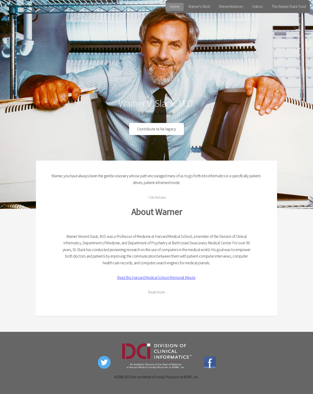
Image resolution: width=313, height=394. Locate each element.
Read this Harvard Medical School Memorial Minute (156, 277)
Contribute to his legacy (156, 129)
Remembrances (231, 6)
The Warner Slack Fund (288, 6)
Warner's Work (199, 6)
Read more (156, 292)
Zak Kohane (157, 197)
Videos (257, 6)
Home (175, 6)
